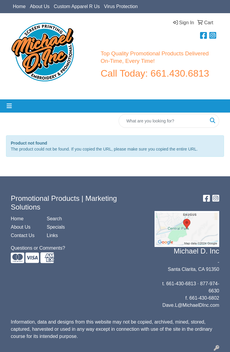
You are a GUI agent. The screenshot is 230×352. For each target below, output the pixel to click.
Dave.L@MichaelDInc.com (190, 305)
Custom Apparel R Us (77, 6)
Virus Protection (121, 6)
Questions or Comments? (38, 248)
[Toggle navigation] (9, 106)
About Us (40, 6)
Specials (56, 227)
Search (54, 218)
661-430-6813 (181, 283)
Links (52, 235)
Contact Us (22, 235)
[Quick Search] (163, 121)
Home (19, 6)
